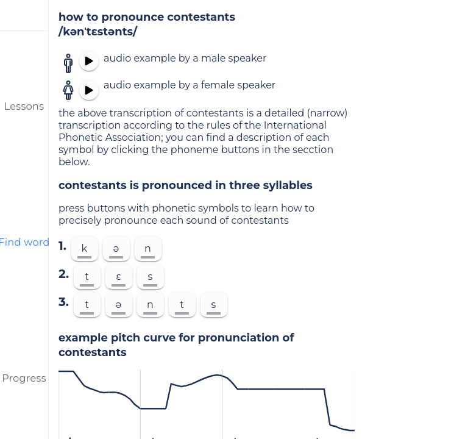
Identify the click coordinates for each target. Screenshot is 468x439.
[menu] (24, 15)
